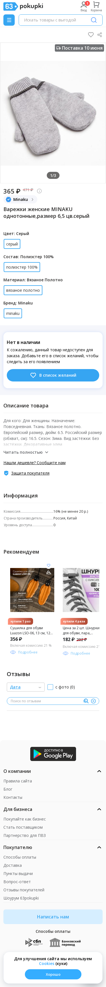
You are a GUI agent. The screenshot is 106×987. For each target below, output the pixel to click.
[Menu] (9, 20)
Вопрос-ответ (17, 881)
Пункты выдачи (18, 873)
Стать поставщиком (23, 827)
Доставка (12, 865)
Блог (7, 789)
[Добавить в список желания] (48, 565)
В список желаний (53, 375)
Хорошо (53, 974)
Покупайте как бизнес (24, 819)
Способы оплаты (19, 857)
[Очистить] (93, 701)
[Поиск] (93, 20)
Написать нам (53, 917)
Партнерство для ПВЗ (24, 835)
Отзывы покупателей (23, 889)
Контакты (12, 797)
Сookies (46, 963)
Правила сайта (17, 781)
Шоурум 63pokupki (21, 898)
